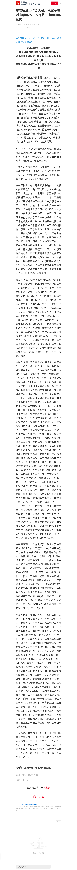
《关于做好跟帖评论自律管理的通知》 (27, 804)
